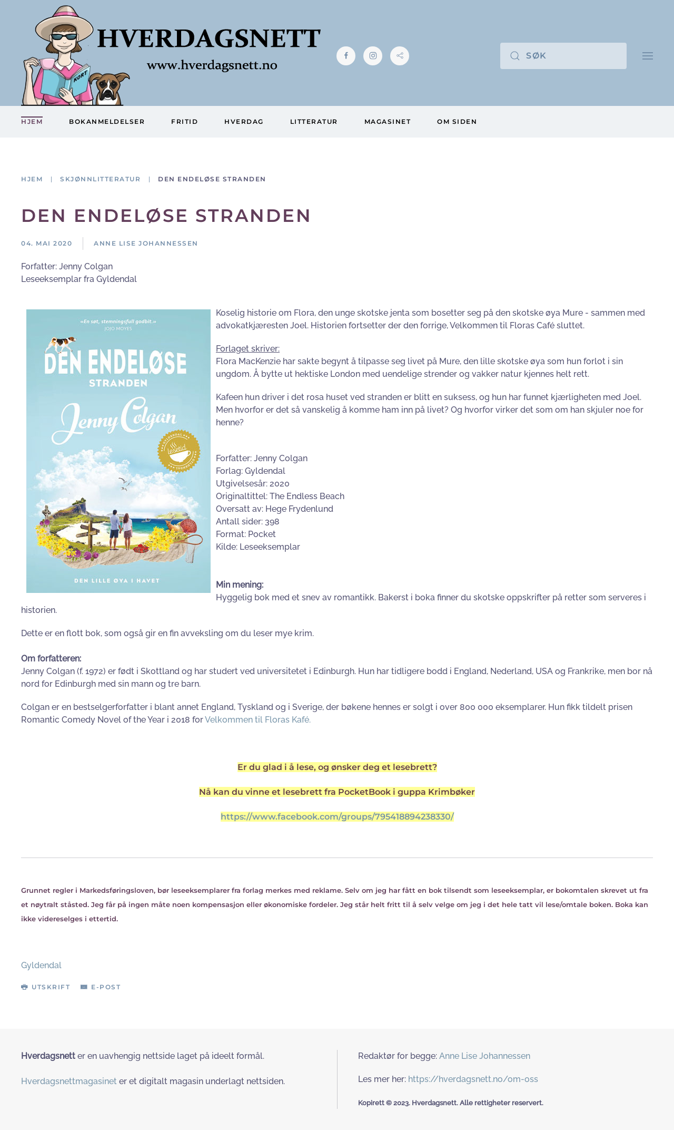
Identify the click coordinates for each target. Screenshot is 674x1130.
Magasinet (387, 121)
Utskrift (45, 987)
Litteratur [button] (314, 121)
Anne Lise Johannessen (484, 1056)
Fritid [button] (184, 121)
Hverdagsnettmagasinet (69, 1081)
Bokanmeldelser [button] (107, 121)
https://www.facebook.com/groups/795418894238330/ (337, 817)
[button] (647, 56)
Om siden (457, 121)
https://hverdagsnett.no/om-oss (473, 1079)
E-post (101, 987)
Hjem (32, 121)
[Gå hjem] (171, 55)
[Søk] (563, 56)
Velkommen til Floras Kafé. (258, 720)
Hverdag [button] (244, 121)
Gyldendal (41, 965)
